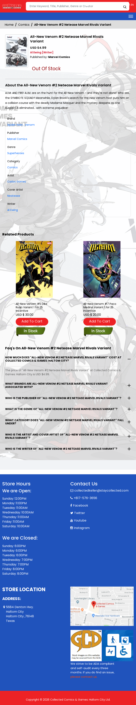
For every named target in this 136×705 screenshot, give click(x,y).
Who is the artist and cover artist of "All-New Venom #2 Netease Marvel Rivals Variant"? (61, 436)
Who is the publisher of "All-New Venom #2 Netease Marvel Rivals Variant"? (63, 398)
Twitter (79, 513)
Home (9, 24)
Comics (23, 24)
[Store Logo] (11, 6)
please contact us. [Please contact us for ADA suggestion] (83, 677)
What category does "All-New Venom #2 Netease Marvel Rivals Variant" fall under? (64, 421)
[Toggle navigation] (131, 16)
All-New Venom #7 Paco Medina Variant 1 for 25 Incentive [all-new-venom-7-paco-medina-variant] (99, 307)
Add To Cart (31, 321)
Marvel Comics (17, 139)
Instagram (82, 528)
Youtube (80, 520)
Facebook (80, 505)
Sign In (127, 4)
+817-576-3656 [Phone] (85, 498)
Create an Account (102, 4)
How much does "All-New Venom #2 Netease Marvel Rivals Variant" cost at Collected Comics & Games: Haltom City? (63, 359)
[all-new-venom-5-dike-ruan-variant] (34, 269)
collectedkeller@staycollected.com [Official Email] (101, 490)
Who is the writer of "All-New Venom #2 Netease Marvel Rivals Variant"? (61, 449)
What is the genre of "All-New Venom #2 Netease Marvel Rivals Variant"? (61, 409)
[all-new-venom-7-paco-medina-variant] (101, 269)
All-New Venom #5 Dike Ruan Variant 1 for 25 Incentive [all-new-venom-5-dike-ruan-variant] (31, 307)
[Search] (77, 6)
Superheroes (15, 153)
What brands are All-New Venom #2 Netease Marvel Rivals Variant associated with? (56, 385)
